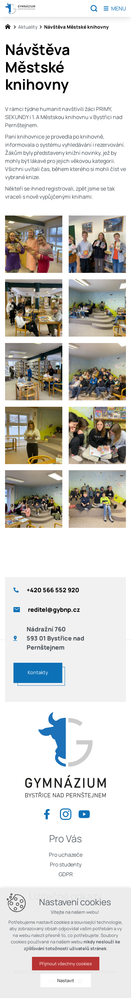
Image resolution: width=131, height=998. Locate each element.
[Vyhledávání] (94, 8)
